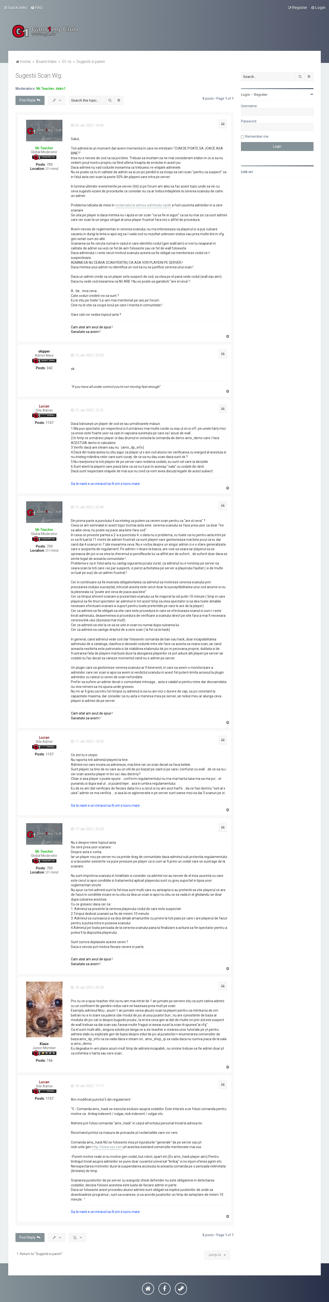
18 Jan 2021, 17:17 (87, 1086)
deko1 (61, 88)
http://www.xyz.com (107, 1147)
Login (245, 95)
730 (49, 164)
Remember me (257, 136)
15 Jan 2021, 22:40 (87, 507)
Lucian (44, 406)
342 (49, 368)
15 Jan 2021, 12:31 (87, 410)
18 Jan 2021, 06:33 (87, 987)
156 (49, 1060)
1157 (49, 423)
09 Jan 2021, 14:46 (87, 125)
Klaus (44, 1044)
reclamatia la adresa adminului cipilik (143, 205)
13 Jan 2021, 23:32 (87, 355)
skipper (44, 351)
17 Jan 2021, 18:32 (87, 741)
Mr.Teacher (45, 88)
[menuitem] (37, 7)
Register (261, 95)
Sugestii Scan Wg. (38, 75)
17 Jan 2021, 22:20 (87, 829)
